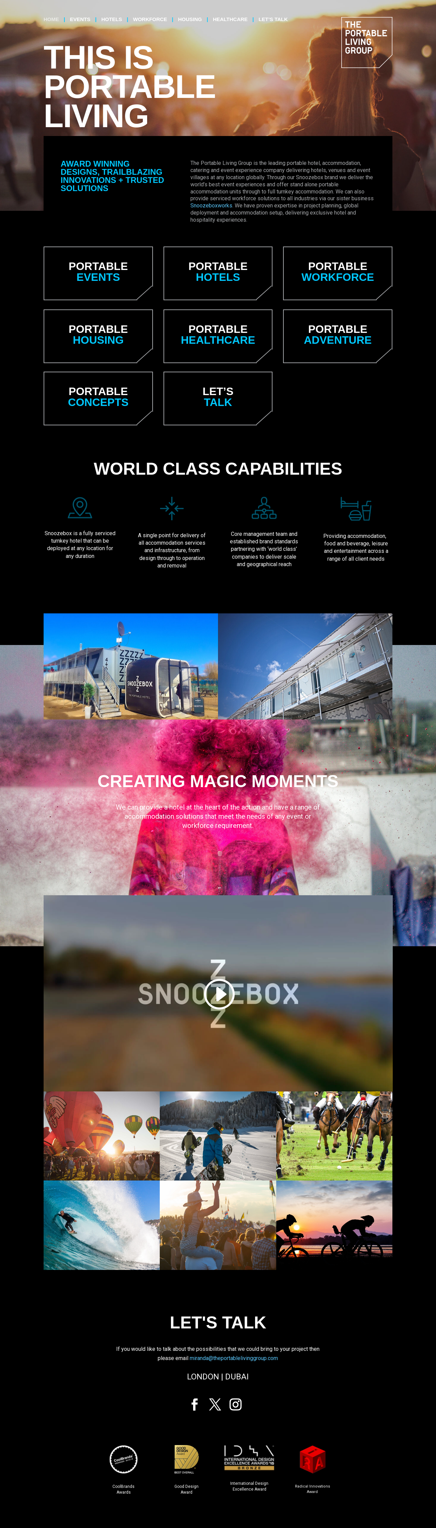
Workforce (150, 19)
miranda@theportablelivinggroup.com (234, 1358)
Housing (190, 19)
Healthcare (230, 19)
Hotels (111, 19)
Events (80, 19)
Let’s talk (273, 19)
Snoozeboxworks (211, 205)
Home (51, 19)
